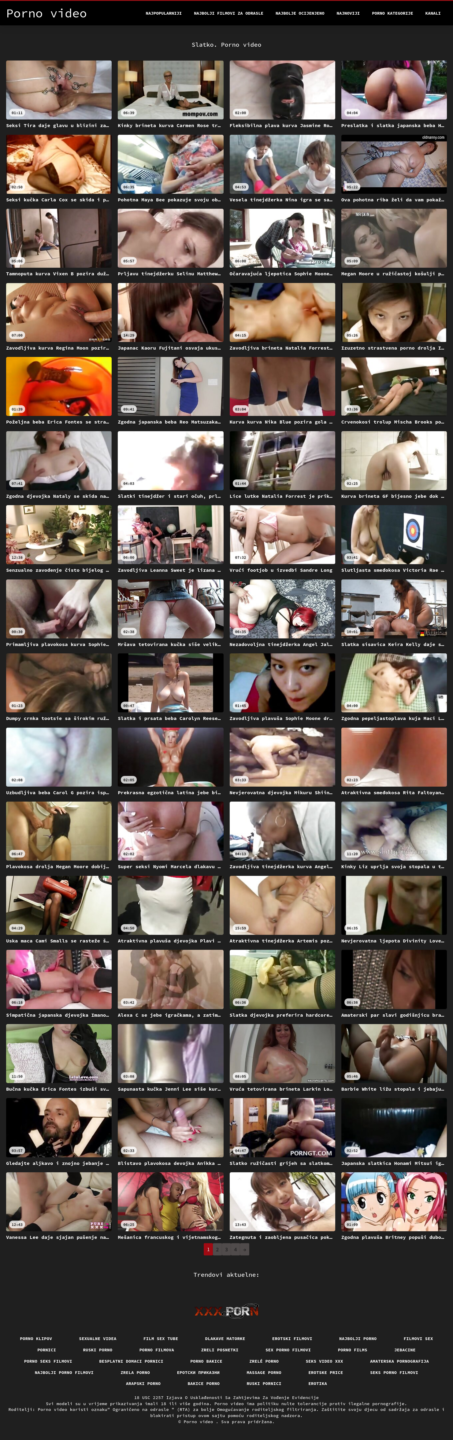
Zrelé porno (264, 1361)
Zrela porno (135, 1372)
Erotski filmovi (292, 1338)
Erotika (317, 1383)
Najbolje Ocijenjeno (300, 13)
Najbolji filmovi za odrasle (228, 13)
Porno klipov (36, 1338)
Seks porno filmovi (394, 1372)
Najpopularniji (164, 13)
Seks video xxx (324, 1361)
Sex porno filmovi (288, 1350)
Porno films (352, 1350)
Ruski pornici (264, 1383)
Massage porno (264, 1372)
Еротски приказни (198, 1372)
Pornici (46, 1350)
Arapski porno (143, 1383)
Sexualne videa (98, 1338)
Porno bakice (206, 1361)
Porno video (200, 1421)
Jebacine (405, 1350)
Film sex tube (160, 1338)
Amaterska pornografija (399, 1361)
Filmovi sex (418, 1338)
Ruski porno (97, 1350)
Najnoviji (348, 13)
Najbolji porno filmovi (64, 1372)
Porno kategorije (392, 13)
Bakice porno (204, 1383)
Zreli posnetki (220, 1350)
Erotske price (325, 1372)
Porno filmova (156, 1350)
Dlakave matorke (225, 1338)
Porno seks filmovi (48, 1361)
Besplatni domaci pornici (131, 1361)
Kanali (433, 13)
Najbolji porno (358, 1338)
